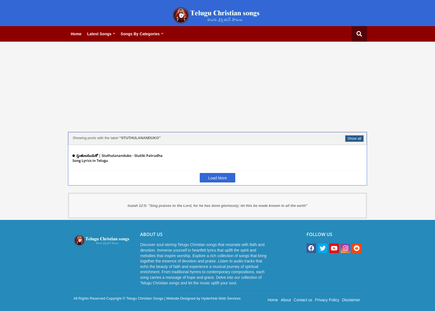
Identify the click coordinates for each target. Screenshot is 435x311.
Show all (354, 138)
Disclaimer (351, 300)
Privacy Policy (327, 300)
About (286, 300)
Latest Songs (99, 34)
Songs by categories (140, 34)
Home (76, 34)
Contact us (303, 300)
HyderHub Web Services (221, 298)
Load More (217, 178)
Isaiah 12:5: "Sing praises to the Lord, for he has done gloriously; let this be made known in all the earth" (217, 206)
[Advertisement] (217, 85)
